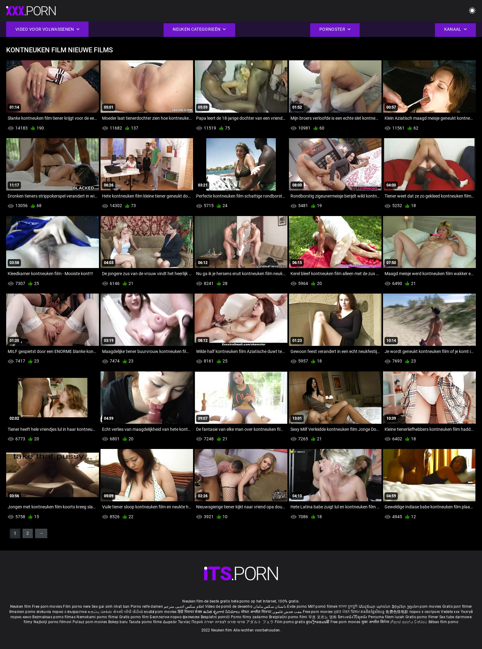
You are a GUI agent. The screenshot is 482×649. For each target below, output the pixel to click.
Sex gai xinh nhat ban (110, 606)
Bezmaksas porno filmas (54, 617)
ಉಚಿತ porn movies (161, 612)
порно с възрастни (69, 612)
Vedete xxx (450, 612)
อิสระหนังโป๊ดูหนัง (353, 617)
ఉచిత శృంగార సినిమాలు (222, 612)
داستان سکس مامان (269, 606)
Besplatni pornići (216, 617)
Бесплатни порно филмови (175, 617)
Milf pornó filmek (323, 606)
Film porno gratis (290, 622)
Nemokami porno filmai (98, 617)
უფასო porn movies (424, 606)
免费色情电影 (397, 612)
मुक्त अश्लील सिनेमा (376, 622)
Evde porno (297, 606)
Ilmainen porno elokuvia (30, 612)
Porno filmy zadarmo (250, 617)
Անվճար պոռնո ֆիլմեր (383, 606)
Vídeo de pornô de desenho (229, 606)
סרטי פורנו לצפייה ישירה (224, 622)
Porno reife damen (147, 606)
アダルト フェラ (260, 622)
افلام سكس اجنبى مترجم (184, 606)
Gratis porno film (134, 617)
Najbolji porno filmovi (53, 622)
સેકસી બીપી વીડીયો (128, 612)
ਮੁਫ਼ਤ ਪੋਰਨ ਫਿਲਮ (347, 612)
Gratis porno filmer (422, 617)
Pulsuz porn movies (90, 622)
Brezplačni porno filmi (288, 617)
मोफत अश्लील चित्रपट (257, 612)
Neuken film (20, 606)
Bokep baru (118, 622)
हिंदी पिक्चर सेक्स (190, 612)
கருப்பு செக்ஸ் (100, 612)
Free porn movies (47, 606)
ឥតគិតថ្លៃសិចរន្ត (373, 612)
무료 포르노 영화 (323, 617)
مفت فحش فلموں (287, 612)
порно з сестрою (424, 612)
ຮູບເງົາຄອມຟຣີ (318, 622)
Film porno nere (77, 606)
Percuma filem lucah (386, 617)
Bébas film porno (443, 622)
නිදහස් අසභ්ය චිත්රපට (409, 622)
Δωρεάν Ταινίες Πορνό (183, 622)
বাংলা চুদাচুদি (348, 606)
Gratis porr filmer (457, 606)
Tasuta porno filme (146, 622)
